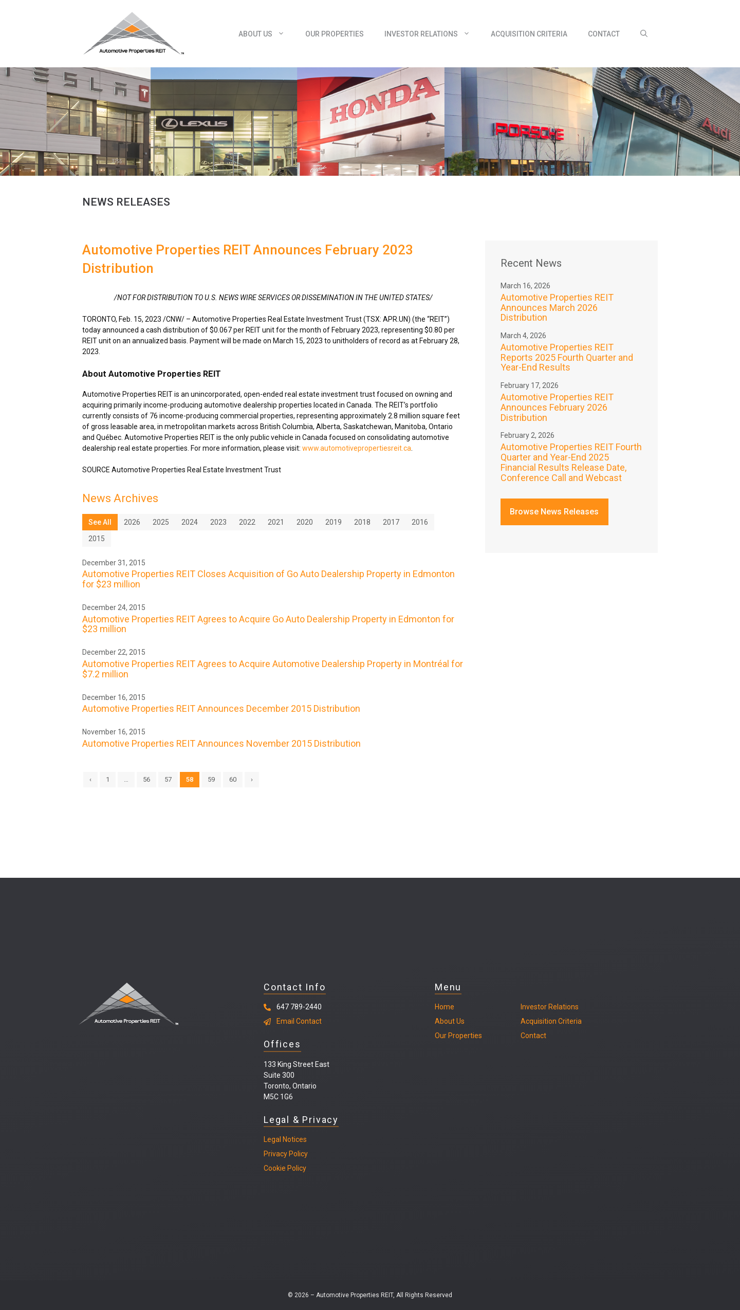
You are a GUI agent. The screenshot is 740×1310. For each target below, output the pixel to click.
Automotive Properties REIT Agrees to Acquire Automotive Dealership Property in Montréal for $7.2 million (272, 668)
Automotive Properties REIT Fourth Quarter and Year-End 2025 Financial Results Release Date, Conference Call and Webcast (571, 462)
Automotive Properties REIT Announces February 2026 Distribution (557, 407)
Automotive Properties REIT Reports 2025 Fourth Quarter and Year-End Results (567, 357)
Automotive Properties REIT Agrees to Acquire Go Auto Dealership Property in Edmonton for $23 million (268, 624)
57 (168, 779)
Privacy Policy (286, 1154)
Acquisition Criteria (529, 34)
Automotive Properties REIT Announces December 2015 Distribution (221, 708)
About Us (266, 34)
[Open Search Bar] (644, 34)
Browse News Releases (554, 511)
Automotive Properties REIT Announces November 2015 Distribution (221, 743)
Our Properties (334, 34)
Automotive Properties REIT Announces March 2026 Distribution (557, 307)
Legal (272, 1139)
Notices (294, 1139)
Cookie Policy (285, 1168)
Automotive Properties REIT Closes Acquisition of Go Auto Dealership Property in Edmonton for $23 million (268, 578)
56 (146, 779)
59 (211, 779)
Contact (604, 34)
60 (232, 779)
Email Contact (299, 1021)
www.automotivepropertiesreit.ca (356, 448)
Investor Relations (432, 34)
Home (444, 1007)
